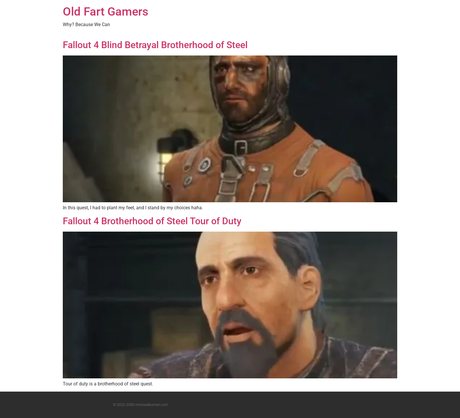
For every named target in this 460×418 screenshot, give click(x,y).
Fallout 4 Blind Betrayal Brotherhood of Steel (155, 44)
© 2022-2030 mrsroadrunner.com (140, 404)
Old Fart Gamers (105, 11)
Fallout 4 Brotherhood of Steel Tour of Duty (152, 221)
